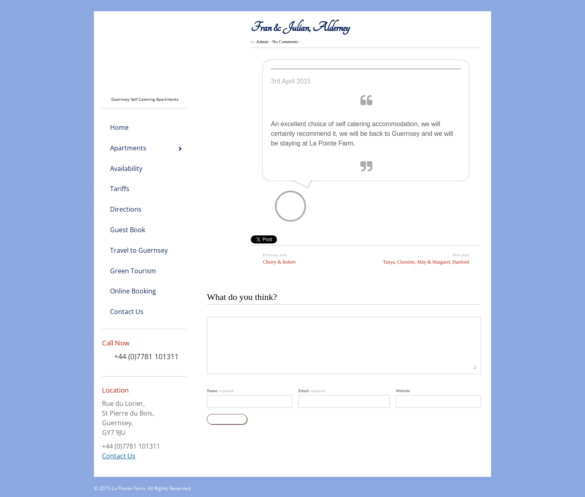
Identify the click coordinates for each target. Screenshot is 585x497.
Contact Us (118, 455)
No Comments (285, 41)
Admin (262, 41)
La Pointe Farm (128, 488)
